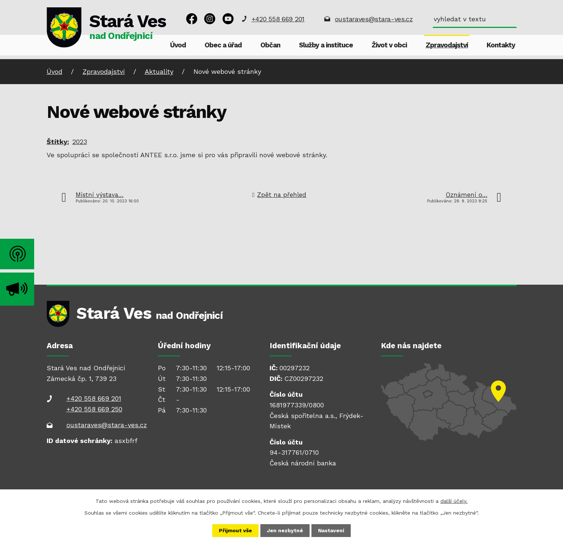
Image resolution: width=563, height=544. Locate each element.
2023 (79, 141)
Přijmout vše (235, 530)
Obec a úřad (223, 45)
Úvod (178, 45)
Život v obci (389, 45)
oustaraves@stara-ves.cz (374, 19)
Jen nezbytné (285, 530)
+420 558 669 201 (278, 19)
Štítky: (58, 141)
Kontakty (501, 45)
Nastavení (331, 530)
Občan (270, 45)
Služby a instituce (326, 45)
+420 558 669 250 (94, 409)
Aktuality (159, 71)
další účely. (454, 501)
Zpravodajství (447, 45)
